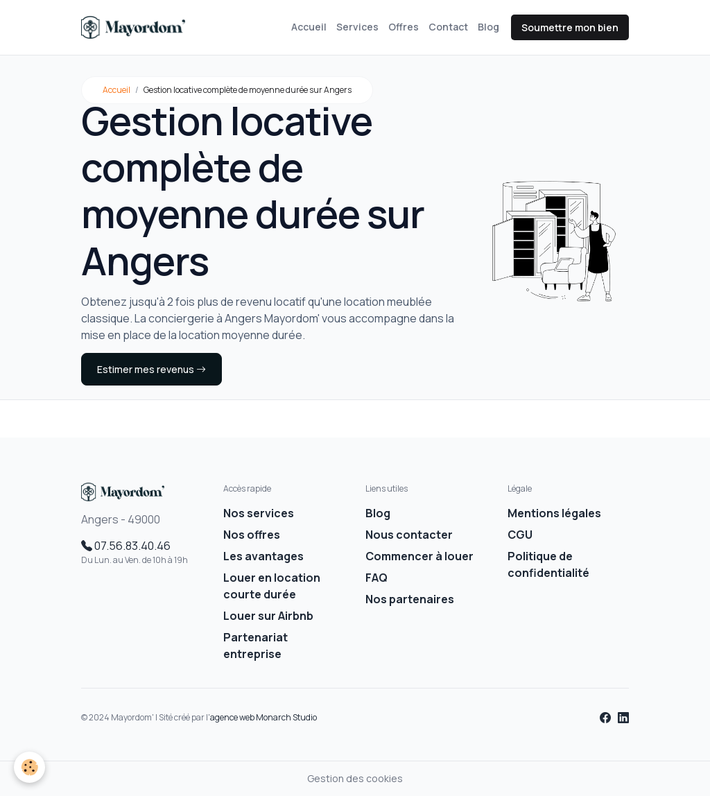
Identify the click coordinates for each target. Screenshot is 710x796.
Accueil (309, 26)
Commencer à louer (419, 556)
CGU (520, 534)
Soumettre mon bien (569, 27)
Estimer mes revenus (151, 369)
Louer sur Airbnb (268, 615)
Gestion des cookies (355, 778)
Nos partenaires (409, 599)
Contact (448, 26)
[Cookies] (29, 767)
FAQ (376, 577)
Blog (488, 26)
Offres (403, 26)
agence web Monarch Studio (263, 717)
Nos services (258, 513)
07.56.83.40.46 (126, 545)
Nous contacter (409, 534)
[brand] (135, 27)
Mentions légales (554, 513)
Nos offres (251, 534)
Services (357, 26)
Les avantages (263, 556)
